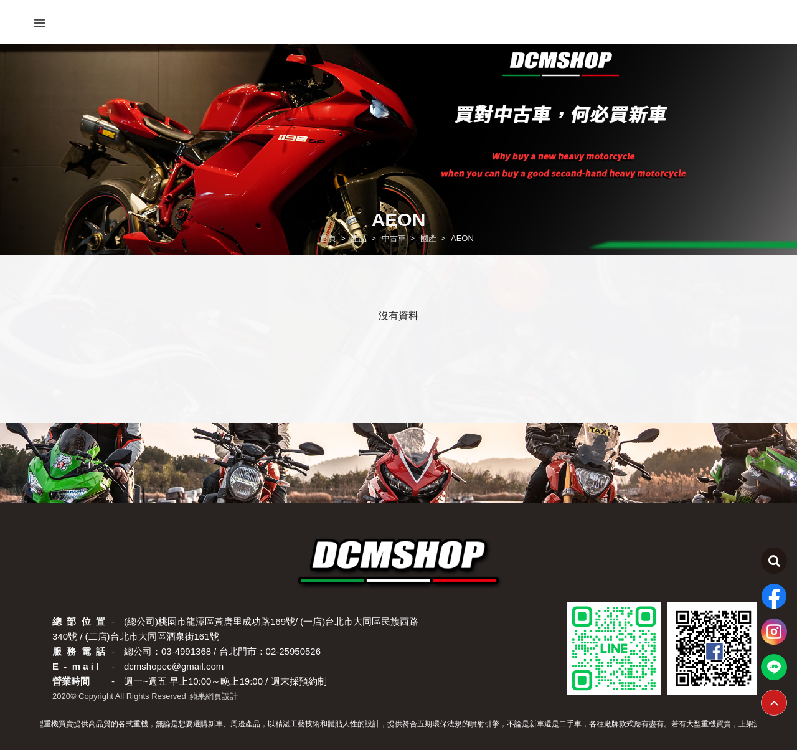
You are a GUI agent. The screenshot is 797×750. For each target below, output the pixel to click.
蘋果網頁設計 (213, 696)
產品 (359, 238)
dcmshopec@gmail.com (174, 666)
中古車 (394, 238)
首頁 (328, 238)
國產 (428, 238)
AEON (462, 238)
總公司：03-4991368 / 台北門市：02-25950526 (222, 651)
